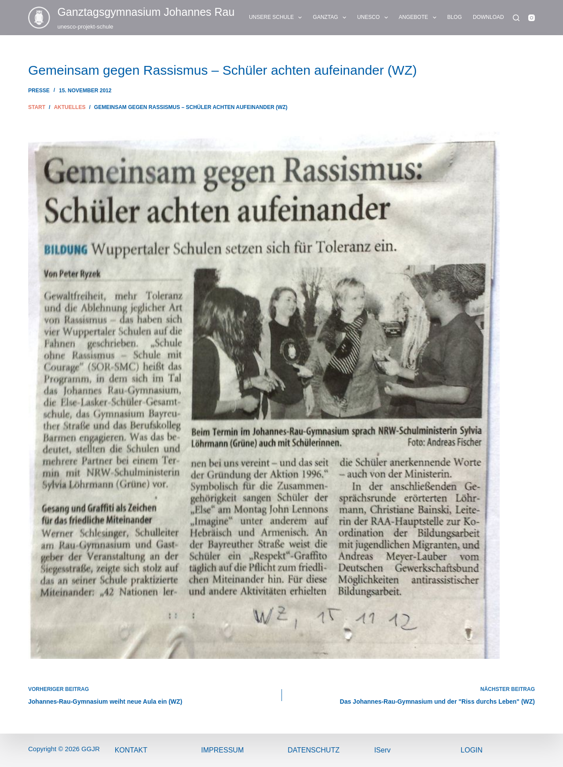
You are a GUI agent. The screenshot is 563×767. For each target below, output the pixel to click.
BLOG (454, 17)
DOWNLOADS (496, 17)
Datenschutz (314, 750)
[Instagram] (531, 18)
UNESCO (374, 17)
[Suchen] (516, 18)
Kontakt (131, 750)
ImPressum (222, 750)
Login (472, 750)
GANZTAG (331, 17)
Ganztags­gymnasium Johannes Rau (145, 12)
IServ (382, 750)
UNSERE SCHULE (277, 17)
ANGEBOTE (419, 17)
